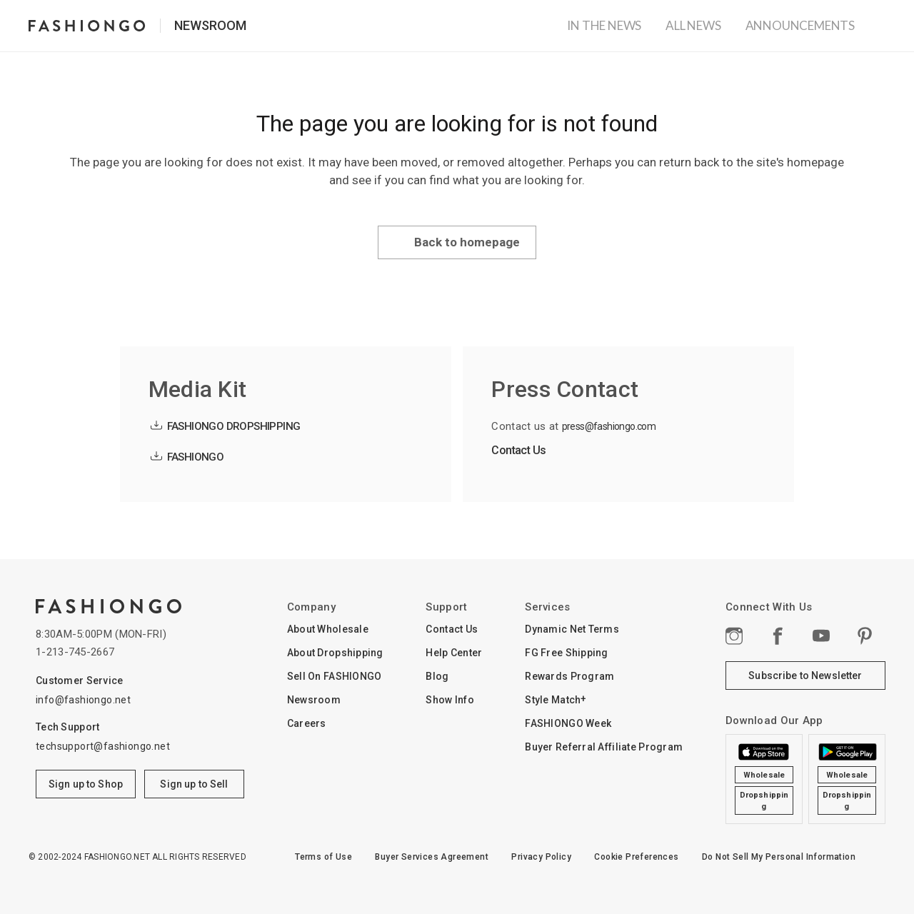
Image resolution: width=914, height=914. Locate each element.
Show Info (450, 699)
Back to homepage (467, 242)
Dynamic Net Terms (572, 629)
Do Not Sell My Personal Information (778, 857)
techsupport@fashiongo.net (103, 746)
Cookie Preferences (636, 857)
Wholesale (764, 775)
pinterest (865, 635)
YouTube (822, 635)
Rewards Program (569, 676)
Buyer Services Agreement (431, 857)
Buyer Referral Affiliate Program (604, 747)
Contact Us (518, 450)
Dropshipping (764, 800)
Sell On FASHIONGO (334, 676)
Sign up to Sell (194, 784)
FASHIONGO (195, 457)
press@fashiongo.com (609, 426)
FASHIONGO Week (568, 723)
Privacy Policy (541, 857)
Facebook (777, 635)
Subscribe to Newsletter (805, 675)
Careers (306, 723)
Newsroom (210, 25)
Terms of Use (323, 857)
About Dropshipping (335, 652)
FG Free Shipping (566, 652)
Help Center (454, 652)
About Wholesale (327, 629)
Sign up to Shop (86, 784)
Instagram (734, 635)
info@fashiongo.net (83, 699)
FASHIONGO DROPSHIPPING (234, 426)
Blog (437, 676)
